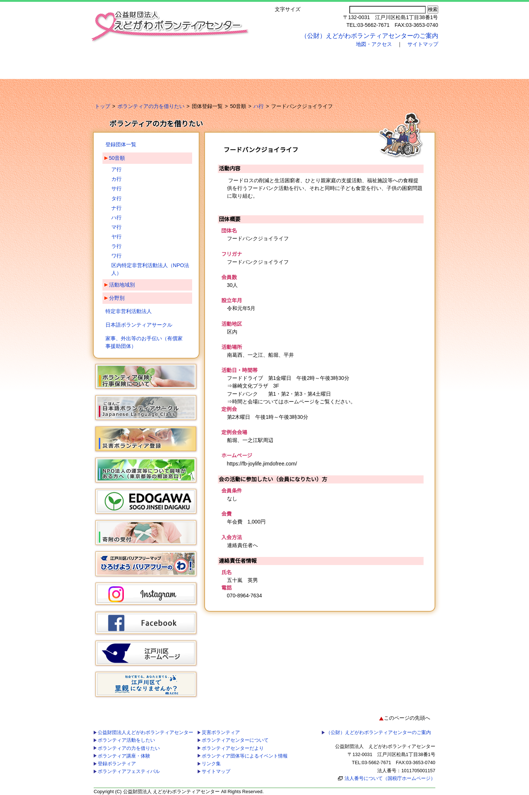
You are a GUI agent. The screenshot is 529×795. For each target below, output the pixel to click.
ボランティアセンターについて (189, 84)
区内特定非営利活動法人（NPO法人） (150, 269)
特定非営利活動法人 (128, 311)
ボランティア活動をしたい (166, 62)
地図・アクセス (374, 44)
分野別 (117, 298)
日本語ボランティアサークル (138, 325)
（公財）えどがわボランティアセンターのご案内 (369, 35)
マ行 (116, 227)
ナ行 (116, 208)
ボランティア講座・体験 (281, 62)
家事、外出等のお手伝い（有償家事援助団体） (144, 342)
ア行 (116, 169)
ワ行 (116, 256)
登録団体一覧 (120, 144)
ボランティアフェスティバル (405, 62)
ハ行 (258, 106)
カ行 (116, 179)
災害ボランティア (125, 84)
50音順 (117, 158)
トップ (102, 106)
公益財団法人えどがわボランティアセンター (117, 62)
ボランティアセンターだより (255, 84)
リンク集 (407, 84)
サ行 (116, 188)
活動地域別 (122, 285)
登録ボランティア (344, 62)
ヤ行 (116, 237)
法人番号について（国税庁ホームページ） (390, 778)
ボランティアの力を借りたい (221, 62)
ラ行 (116, 246)
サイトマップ (422, 44)
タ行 (116, 198)
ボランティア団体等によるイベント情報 (333, 84)
